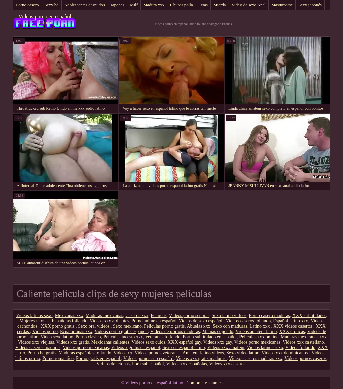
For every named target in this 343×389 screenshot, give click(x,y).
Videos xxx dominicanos (285, 352)
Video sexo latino (57, 336)
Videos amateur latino (256, 331)
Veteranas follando (163, 336)
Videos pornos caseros (306, 358)
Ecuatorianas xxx (76, 331)
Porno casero (27, 4)
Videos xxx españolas (186, 363)
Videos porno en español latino (44, 19)
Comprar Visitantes (204, 382)
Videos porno (45, 331)
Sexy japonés (310, 4)
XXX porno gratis (58, 326)
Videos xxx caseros (227, 363)
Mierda (219, 4)
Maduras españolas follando (85, 352)
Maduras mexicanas (104, 315)
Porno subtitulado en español (210, 336)
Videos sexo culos (148, 342)
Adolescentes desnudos (84, 4)
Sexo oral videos (94, 326)
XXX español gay (184, 342)
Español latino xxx (290, 320)
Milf (134, 4)
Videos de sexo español (201, 320)
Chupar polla (181, 4)
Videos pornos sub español (148, 358)
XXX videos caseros (293, 326)
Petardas (158, 315)
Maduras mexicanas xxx (303, 336)
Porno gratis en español (98, 358)
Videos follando (300, 347)
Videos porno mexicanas (257, 342)
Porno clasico (88, 336)
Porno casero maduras (269, 315)
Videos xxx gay (217, 342)
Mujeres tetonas (34, 320)
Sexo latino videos (229, 315)
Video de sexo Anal (249, 4)
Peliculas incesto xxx (123, 336)
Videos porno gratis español (121, 331)
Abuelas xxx (198, 326)
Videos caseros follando (248, 320)
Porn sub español (148, 363)
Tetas (203, 4)
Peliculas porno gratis (164, 326)
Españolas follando (69, 320)
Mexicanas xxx (69, 315)
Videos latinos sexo (34, 315)
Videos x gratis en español (135, 347)
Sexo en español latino (183, 347)
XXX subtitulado (309, 315)
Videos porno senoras (189, 315)
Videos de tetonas (113, 363)
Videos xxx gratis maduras (201, 358)
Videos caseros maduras (37, 347)
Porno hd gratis (41, 352)
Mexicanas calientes (110, 342)
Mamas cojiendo (217, 331)
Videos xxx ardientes (109, 320)
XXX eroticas (292, 331)
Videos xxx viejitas (36, 342)
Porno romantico (58, 358)
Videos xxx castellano (303, 342)
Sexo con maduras (230, 326)
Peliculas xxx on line (258, 336)
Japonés (117, 4)
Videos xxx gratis (72, 342)
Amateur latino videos (203, 352)
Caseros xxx (136, 315)
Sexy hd (52, 4)
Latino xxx (260, 326)
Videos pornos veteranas (158, 352)
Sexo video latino (242, 352)
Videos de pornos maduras (175, 331)
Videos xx (123, 352)
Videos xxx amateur (225, 347)
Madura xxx (153, 4)
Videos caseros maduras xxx (255, 358)
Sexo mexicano (127, 326)
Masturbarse (282, 4)
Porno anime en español (153, 320)
